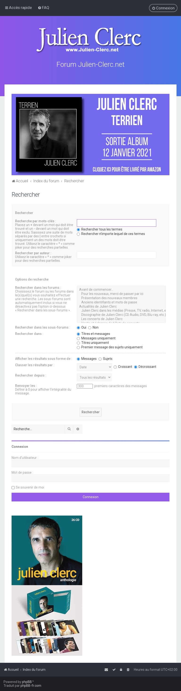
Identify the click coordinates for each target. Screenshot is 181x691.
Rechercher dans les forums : (38, 287)
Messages (87, 358)
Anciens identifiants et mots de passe (121, 302)
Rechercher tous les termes (99, 229)
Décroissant (145, 366)
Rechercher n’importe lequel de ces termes (111, 233)
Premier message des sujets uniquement (110, 347)
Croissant (123, 366)
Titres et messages (93, 333)
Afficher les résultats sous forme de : (43, 358)
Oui (81, 327)
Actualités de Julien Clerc (121, 306)
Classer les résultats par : (34, 364)
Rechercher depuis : (30, 375)
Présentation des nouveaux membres (121, 298)
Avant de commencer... (121, 289)
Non (93, 327)
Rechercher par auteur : (33, 253)
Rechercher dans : (29, 333)
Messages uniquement (96, 338)
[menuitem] (43, 7)
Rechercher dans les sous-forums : (42, 327)
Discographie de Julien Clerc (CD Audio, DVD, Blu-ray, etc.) (121, 314)
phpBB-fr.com (31, 685)
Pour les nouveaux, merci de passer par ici (121, 293)
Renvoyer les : (26, 385)
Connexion (20, 446)
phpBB (27, 682)
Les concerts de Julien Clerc (121, 319)
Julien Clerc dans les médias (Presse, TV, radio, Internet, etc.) (121, 310)
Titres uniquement (93, 342)
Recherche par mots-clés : (35, 221)
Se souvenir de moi (30, 487)
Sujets (105, 358)
